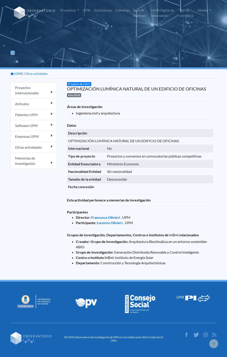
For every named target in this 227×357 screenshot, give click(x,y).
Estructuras (103, 10)
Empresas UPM (33, 136)
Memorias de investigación (33, 161)
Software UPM (33, 125)
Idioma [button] (203, 10)
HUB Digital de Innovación (162, 13)
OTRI (87, 10)
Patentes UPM (33, 114)
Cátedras (122, 10)
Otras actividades (36, 73)
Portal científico (187, 13)
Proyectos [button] (68, 10)
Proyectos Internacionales (33, 90)
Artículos (33, 103)
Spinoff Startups (139, 13)
